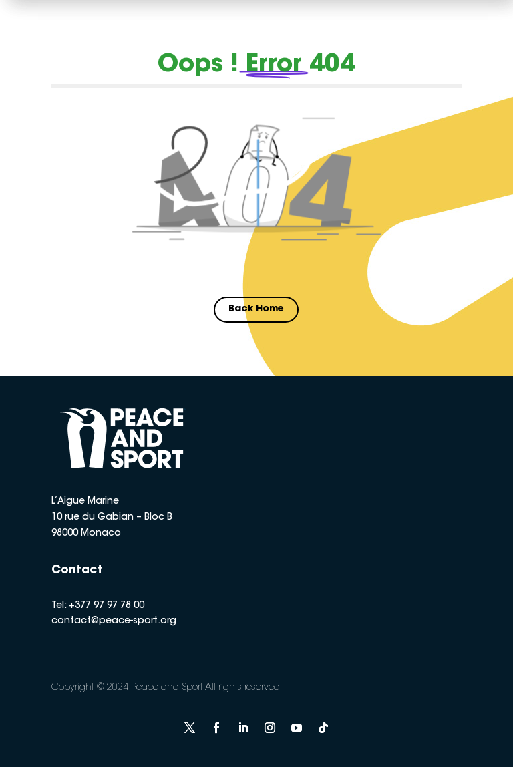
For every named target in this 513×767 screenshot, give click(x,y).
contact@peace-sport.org (113, 621)
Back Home (256, 309)
